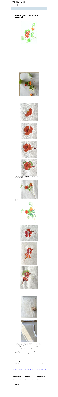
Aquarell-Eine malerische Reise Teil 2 (41, 377)
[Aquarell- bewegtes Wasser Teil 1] (17, 372)
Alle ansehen (45, 367)
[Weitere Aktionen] (42, 13)
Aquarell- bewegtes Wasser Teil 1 (17, 377)
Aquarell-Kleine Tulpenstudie (27, 377)
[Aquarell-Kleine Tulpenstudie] (29, 372)
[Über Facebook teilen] (15, 361)
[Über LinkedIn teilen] (19, 361)
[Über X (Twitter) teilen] (17, 361)
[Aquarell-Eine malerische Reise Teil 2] (41, 372)
